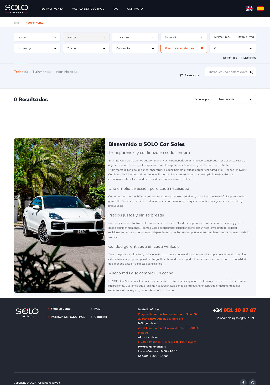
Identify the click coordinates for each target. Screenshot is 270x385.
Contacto (100, 309)
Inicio (17, 22)
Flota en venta (61, 301)
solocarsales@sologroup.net (235, 310)
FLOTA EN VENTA (51, 8)
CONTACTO (135, 8)
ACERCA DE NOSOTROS (88, 8)
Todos (21, 71)
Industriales (75, 71)
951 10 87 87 (234, 302)
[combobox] (37, 37)
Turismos (46, 71)
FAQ (115, 8)
